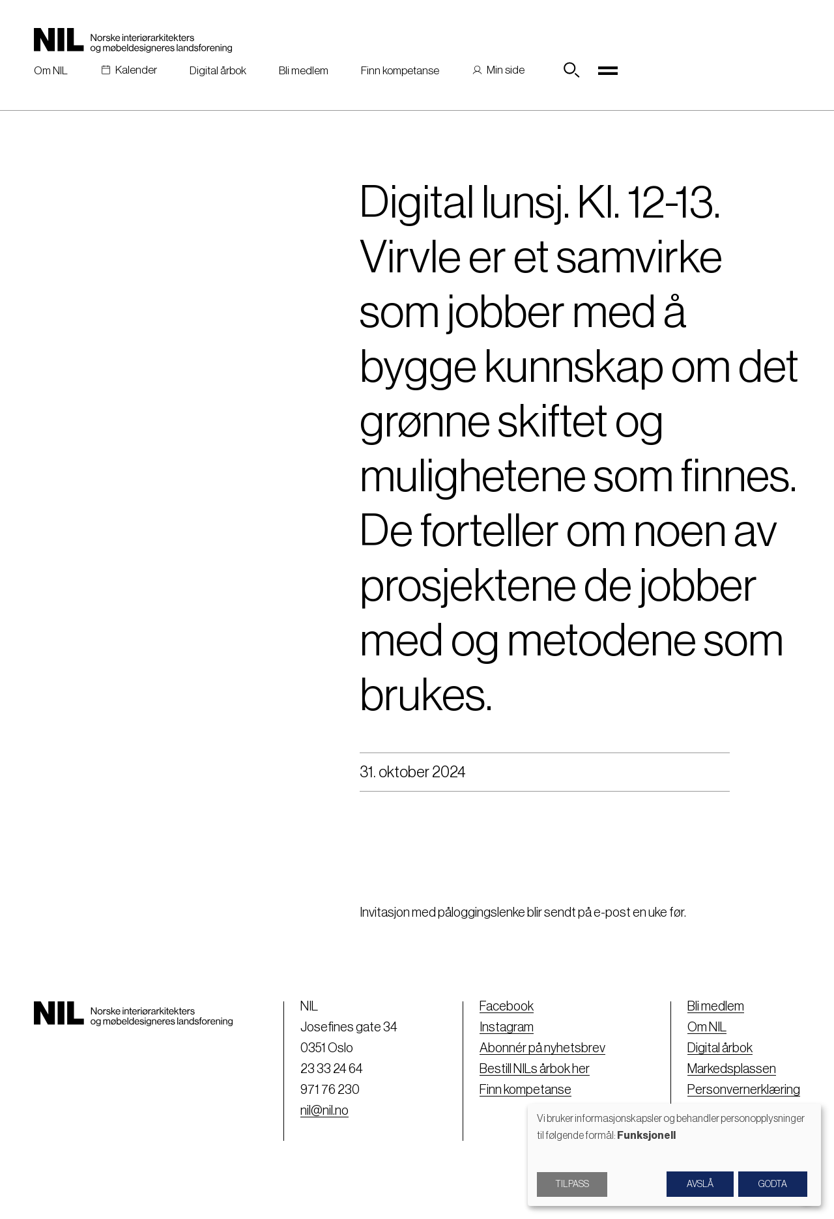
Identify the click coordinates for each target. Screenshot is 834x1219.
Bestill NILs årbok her (535, 1069)
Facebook (507, 1006)
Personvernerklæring (743, 1090)
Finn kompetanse (400, 70)
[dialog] (674, 1155)
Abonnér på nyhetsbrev (542, 1048)
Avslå (700, 1184)
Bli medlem (303, 70)
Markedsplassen (731, 1069)
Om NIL (51, 70)
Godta (772, 1184)
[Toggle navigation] (608, 70)
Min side (506, 70)
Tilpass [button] (572, 1184)
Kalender (136, 70)
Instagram (507, 1027)
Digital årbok (218, 70)
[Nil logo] (133, 40)
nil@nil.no (324, 1110)
